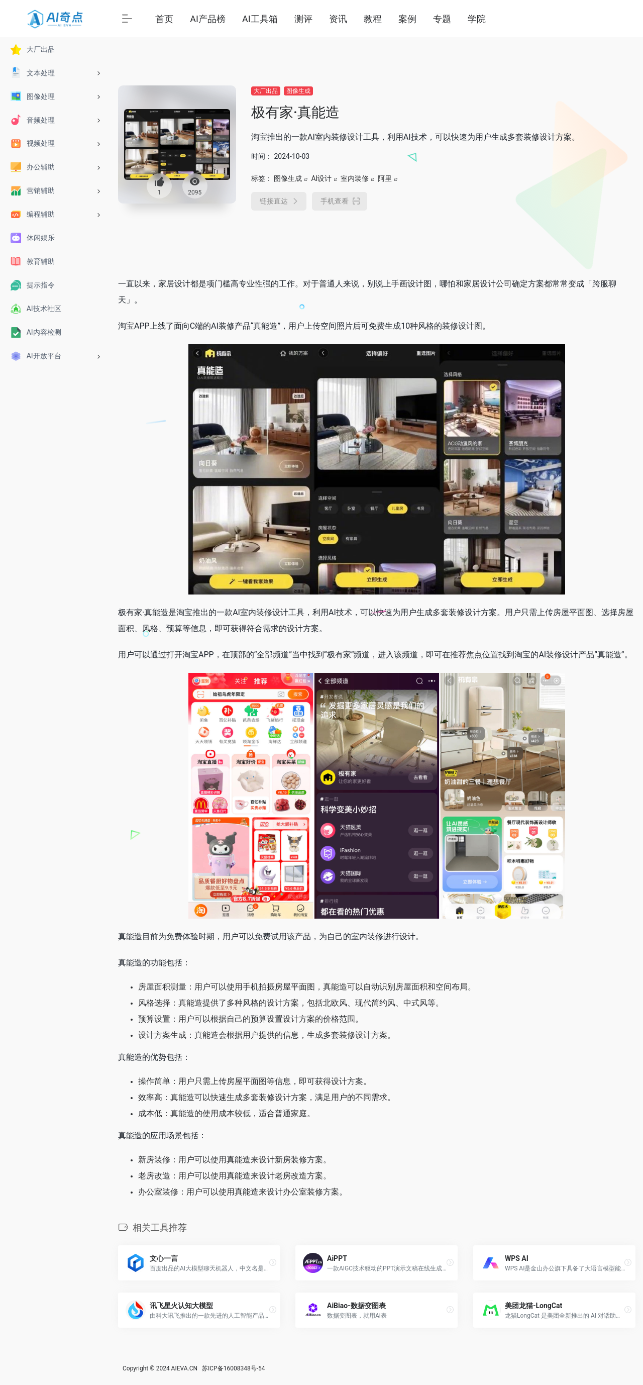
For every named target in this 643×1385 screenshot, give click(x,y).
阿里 (385, 178)
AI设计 (321, 178)
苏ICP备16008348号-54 (233, 1368)
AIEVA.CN (184, 1368)
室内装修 (355, 178)
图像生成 (298, 90)
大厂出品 (266, 90)
